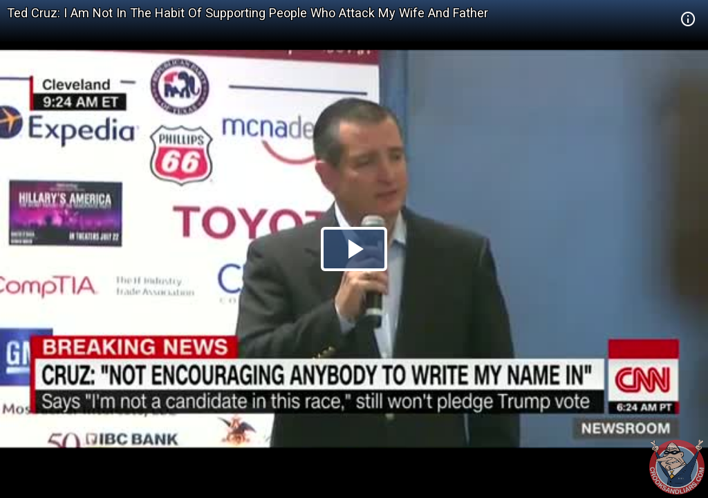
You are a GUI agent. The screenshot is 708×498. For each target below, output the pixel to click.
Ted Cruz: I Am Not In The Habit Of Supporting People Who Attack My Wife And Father (247, 13)
